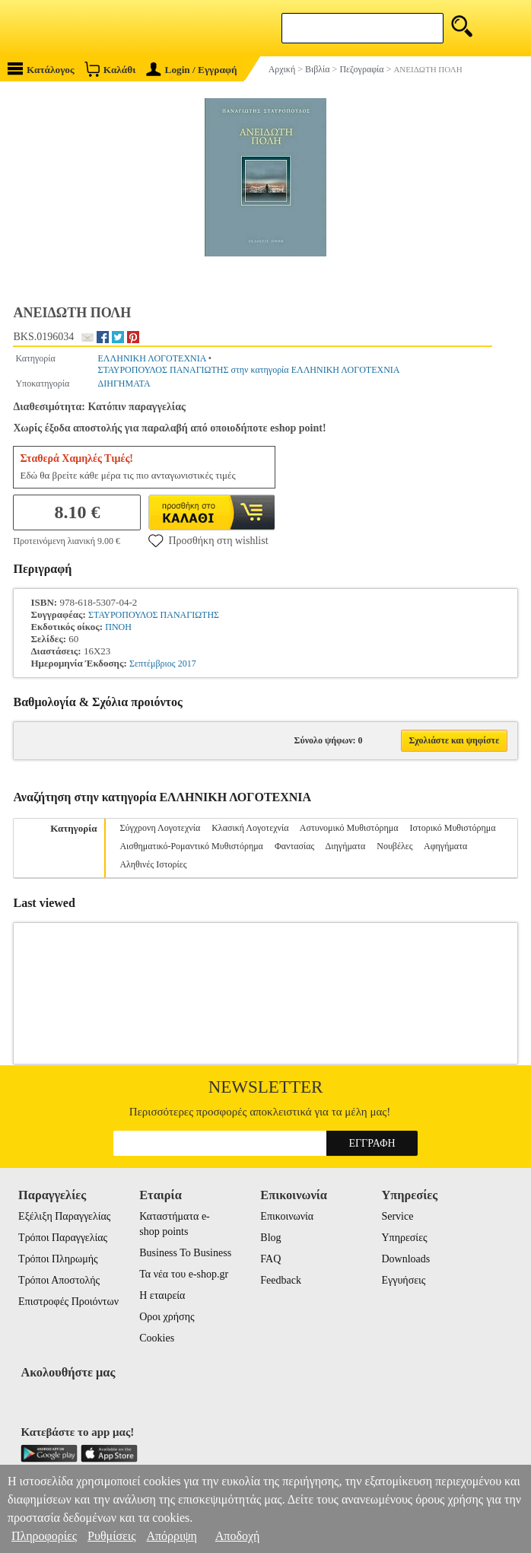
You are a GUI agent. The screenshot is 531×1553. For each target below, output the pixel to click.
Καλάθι (109, 69)
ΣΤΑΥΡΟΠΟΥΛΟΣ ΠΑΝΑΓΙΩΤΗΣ (153, 614)
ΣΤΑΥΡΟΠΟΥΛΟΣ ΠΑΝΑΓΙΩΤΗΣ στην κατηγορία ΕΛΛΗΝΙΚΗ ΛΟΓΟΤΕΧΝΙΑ (249, 369)
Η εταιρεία (162, 1295)
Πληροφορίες (44, 1535)
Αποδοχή (237, 1535)
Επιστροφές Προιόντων (68, 1301)
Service (397, 1216)
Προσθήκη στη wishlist (208, 540)
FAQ (270, 1259)
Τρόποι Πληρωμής (58, 1259)
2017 (187, 663)
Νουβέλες (394, 846)
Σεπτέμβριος (152, 663)
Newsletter (265, 1086)
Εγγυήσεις (403, 1280)
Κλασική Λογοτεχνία (249, 828)
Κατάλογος (41, 69)
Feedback (280, 1280)
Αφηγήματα (445, 846)
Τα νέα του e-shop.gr (183, 1274)
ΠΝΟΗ (118, 627)
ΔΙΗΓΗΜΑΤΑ (124, 383)
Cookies (156, 1338)
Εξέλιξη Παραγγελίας (64, 1216)
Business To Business (185, 1253)
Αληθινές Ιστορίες (152, 864)
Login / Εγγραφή (191, 69)
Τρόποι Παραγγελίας (62, 1237)
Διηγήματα (346, 846)
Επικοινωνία (286, 1216)
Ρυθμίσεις (111, 1535)
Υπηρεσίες (404, 1237)
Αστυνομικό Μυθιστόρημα (349, 828)
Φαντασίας (294, 846)
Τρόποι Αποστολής (59, 1280)
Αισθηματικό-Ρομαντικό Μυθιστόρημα (190, 846)
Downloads (405, 1259)
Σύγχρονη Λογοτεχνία (159, 828)
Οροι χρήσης (166, 1316)
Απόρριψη (171, 1535)
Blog (270, 1237)
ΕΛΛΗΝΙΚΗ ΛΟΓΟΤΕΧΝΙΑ (152, 358)
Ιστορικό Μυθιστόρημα (452, 828)
